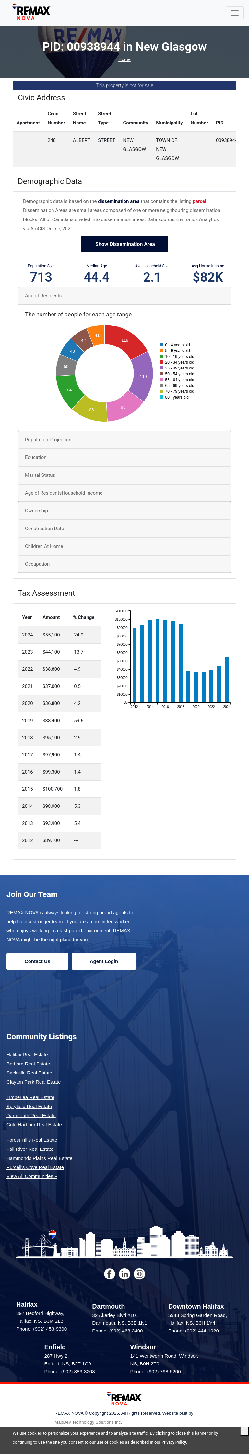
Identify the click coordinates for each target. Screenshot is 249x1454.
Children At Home (44, 547)
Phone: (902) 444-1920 (193, 1331)
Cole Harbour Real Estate (34, 1125)
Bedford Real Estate (28, 1064)
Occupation (37, 565)
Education (36, 458)
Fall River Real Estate (29, 1149)
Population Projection (48, 440)
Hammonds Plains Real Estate (39, 1158)
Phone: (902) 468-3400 (117, 1331)
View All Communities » (31, 1176)
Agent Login (104, 961)
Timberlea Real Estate (30, 1097)
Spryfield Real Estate (29, 1106)
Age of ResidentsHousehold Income (63, 494)
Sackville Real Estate (29, 1073)
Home (124, 60)
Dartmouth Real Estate (31, 1115)
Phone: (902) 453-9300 (41, 1329)
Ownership (36, 511)
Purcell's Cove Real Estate (35, 1167)
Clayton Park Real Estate (33, 1082)
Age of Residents (43, 296)
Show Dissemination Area (124, 245)
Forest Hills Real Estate (31, 1140)
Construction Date (44, 529)
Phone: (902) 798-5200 (155, 1372)
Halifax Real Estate (27, 1055)
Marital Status (40, 476)
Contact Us (37, 961)
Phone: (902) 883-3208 (69, 1372)
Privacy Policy (174, 1442)
